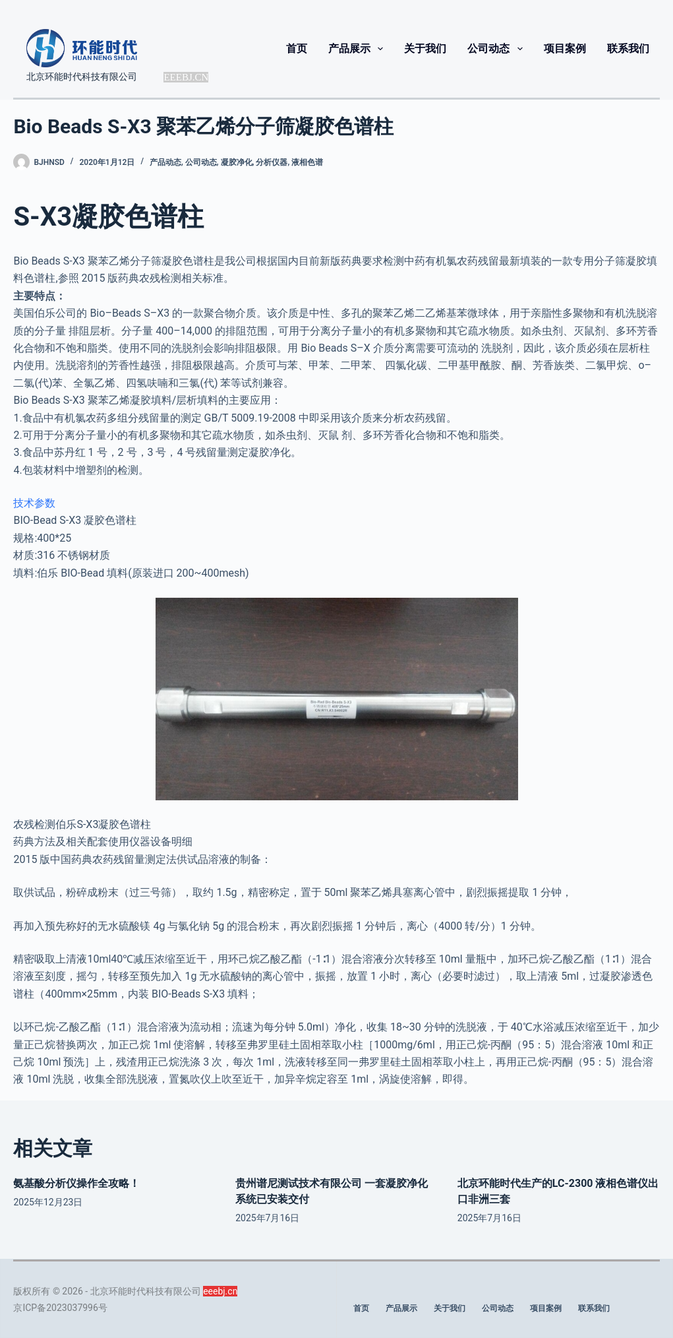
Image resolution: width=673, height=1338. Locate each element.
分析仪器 (271, 162)
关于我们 (425, 48)
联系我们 (628, 48)
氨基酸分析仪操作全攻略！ (76, 1183)
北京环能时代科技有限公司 (81, 76)
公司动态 (497, 49)
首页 (296, 48)
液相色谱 (307, 162)
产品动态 (165, 162)
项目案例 (565, 48)
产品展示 (358, 49)
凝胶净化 (236, 162)
